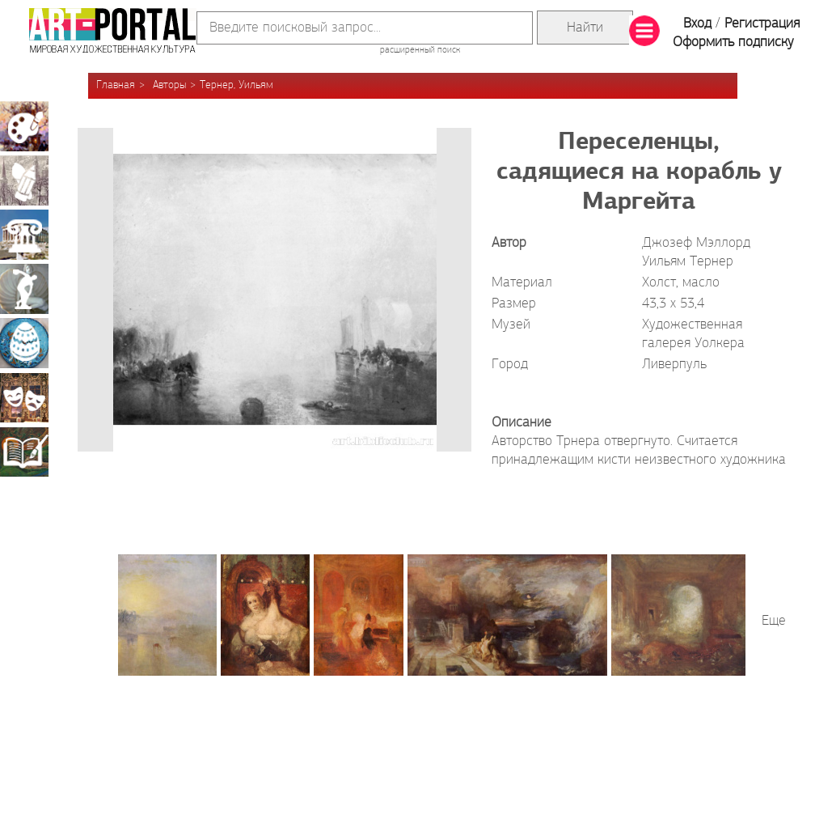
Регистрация (762, 24)
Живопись (24, 126)
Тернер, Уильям (236, 85)
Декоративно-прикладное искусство (24, 343)
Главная (115, 85)
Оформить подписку (733, 42)
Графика (24, 180)
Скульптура (24, 289)
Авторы (169, 85)
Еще (774, 621)
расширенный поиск (420, 50)
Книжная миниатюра (24, 451)
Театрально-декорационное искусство (24, 397)
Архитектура (24, 235)
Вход (697, 24)
